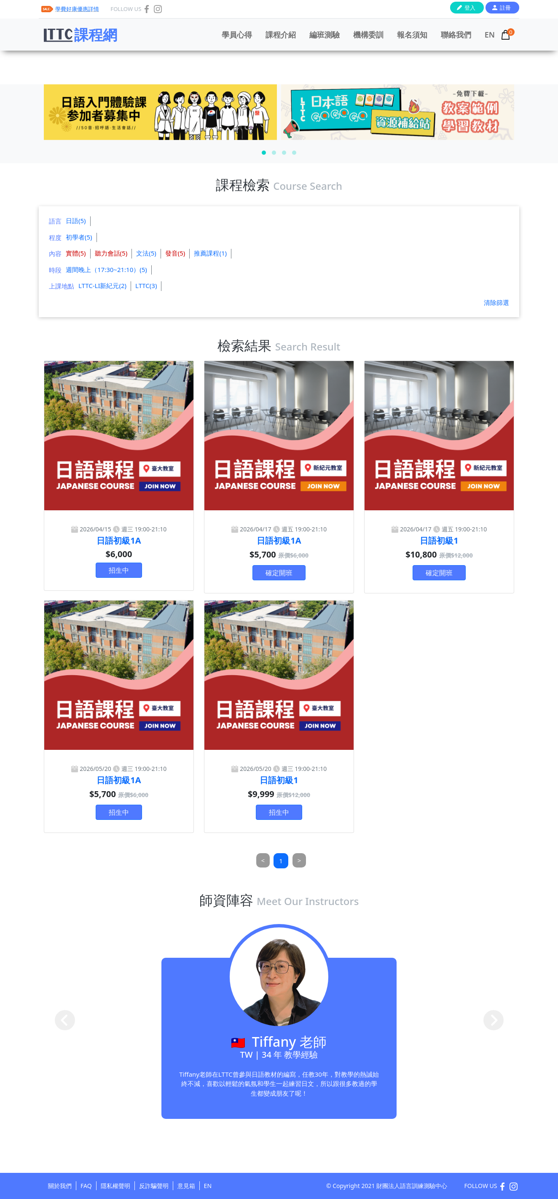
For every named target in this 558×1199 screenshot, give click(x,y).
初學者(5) (79, 237)
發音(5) (175, 253)
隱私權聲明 (115, 1186)
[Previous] (263, 860)
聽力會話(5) (111, 253)
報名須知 (412, 35)
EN (490, 35)
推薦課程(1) (210, 253)
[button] (264, 152)
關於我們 (60, 1186)
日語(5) (76, 220)
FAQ (86, 1186)
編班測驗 (324, 35)
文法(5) (146, 253)
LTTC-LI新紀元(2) (102, 285)
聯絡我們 (456, 35)
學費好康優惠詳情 (77, 9)
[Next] (299, 860)
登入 (469, 7)
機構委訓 (368, 35)
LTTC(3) (146, 285)
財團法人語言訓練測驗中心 (411, 1186)
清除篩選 (496, 302)
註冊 (505, 7)
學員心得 (237, 35)
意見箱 (186, 1186)
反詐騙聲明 (154, 1186)
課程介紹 (281, 35)
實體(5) (76, 253)
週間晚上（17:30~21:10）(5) (106, 269)
